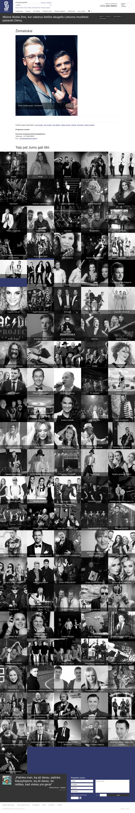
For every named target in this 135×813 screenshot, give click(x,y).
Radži (33, 7)
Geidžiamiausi (19, 11)
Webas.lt (127, 808)
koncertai (80, 125)
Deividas (30, 7)
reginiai (73, 125)
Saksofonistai (71, 11)
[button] (82, 791)
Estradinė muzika (47, 11)
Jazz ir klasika (81, 11)
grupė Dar (37, 7)
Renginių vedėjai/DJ (59, 11)
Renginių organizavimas (8, 805)
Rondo (25, 7)
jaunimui (101, 16)
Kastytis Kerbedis (19, 7)
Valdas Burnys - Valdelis (57, 787)
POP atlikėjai (36, 11)
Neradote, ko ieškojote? (46, 2)
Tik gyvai (28, 11)
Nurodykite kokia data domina (79, 795)
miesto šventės (89, 125)
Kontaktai (59, 805)
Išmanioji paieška (21, 2)
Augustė (48, 7)
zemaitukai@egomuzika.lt (28, 138)
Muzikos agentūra (6, 6)
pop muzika (48, 125)
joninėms (108, 16)
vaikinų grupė (65, 125)
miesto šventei (102, 18)
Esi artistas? (51, 805)
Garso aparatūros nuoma (23, 805)
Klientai (44, 805)
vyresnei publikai (117, 16)
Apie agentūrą (35, 805)
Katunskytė (43, 7)
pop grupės (39, 125)
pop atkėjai (56, 125)
